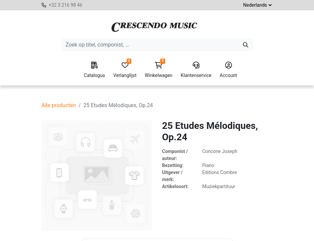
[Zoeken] (246, 44)
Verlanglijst (124, 70)
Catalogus (94, 70)
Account (228, 70)
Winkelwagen (159, 70)
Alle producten (59, 105)
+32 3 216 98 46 (65, 5)
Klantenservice (196, 70)
